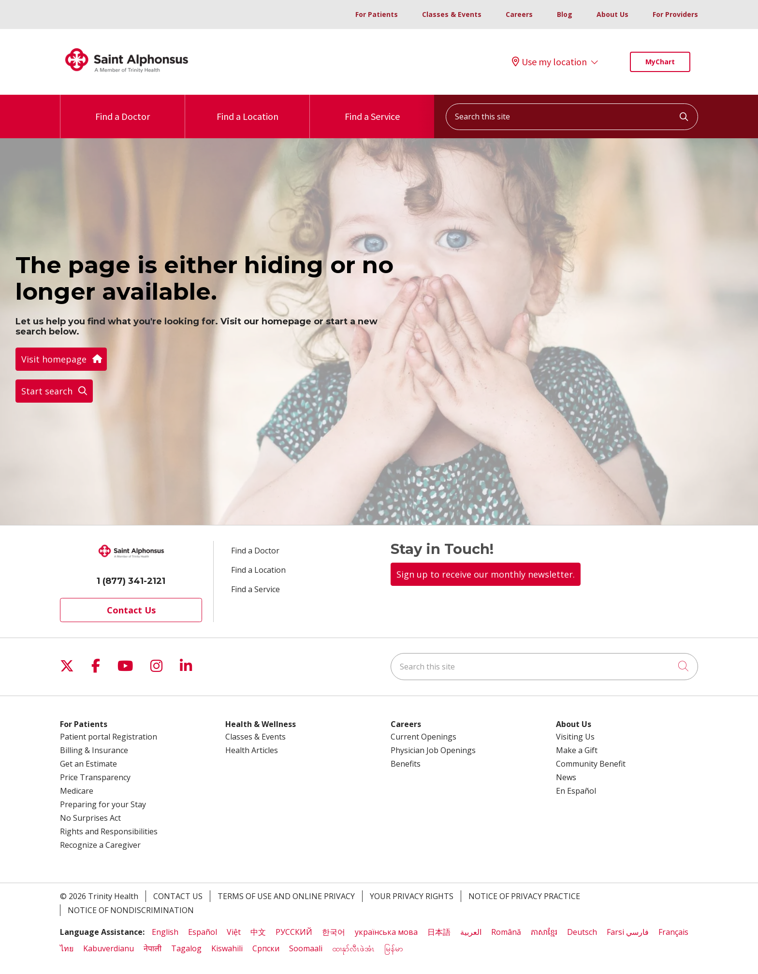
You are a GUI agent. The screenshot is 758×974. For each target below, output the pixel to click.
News (566, 777)
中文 (258, 932)
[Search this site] (572, 116)
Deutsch (582, 932)
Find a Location (247, 108)
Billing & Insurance (94, 750)
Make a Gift (577, 750)
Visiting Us (575, 736)
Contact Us (131, 610)
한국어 (333, 932)
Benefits (406, 763)
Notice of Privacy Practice (524, 896)
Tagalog (186, 948)
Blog (564, 14)
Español (202, 932)
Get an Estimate (88, 763)
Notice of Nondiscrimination (131, 910)
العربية (470, 932)
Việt (234, 932)
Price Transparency (95, 777)
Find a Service (372, 108)
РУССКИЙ (294, 932)
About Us (612, 14)
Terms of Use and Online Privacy (286, 896)
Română (506, 932)
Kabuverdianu (108, 948)
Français (673, 932)
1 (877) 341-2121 (131, 581)
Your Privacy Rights (411, 896)
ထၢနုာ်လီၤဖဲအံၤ (353, 948)
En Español (576, 790)
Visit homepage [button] (61, 359)
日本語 (439, 932)
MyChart (660, 61)
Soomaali (305, 948)
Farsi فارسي (628, 932)
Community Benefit (591, 763)
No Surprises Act (90, 818)
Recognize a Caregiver (100, 845)
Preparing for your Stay (103, 804)
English (165, 932)
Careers (519, 14)
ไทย (66, 948)
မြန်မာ (394, 948)
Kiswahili (227, 948)
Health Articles (251, 750)
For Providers (675, 14)
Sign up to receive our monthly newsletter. (485, 574)
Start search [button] (54, 391)
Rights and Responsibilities (109, 831)
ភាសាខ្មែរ (544, 932)
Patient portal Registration (108, 736)
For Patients (376, 14)
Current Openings (423, 736)
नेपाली (152, 948)
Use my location (549, 62)
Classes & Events (451, 14)
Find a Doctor (122, 108)
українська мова (386, 932)
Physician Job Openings (433, 750)
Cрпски (265, 948)
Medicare (76, 790)
